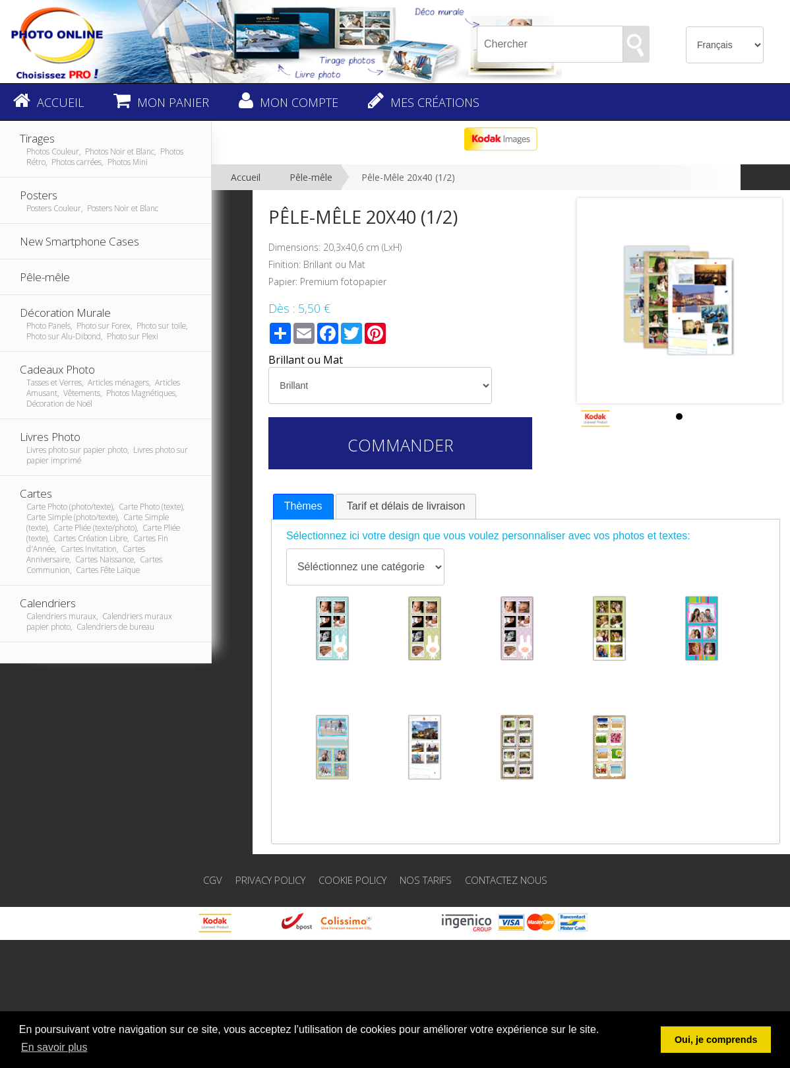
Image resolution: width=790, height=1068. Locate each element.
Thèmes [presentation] (303, 506)
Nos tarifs (426, 879)
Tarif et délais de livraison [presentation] (406, 506)
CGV (212, 879)
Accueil (245, 177)
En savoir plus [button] (54, 1047)
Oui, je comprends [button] (716, 1039)
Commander (401, 445)
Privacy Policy (270, 879)
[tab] (303, 506)
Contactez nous (506, 879)
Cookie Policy (352, 879)
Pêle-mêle (310, 177)
